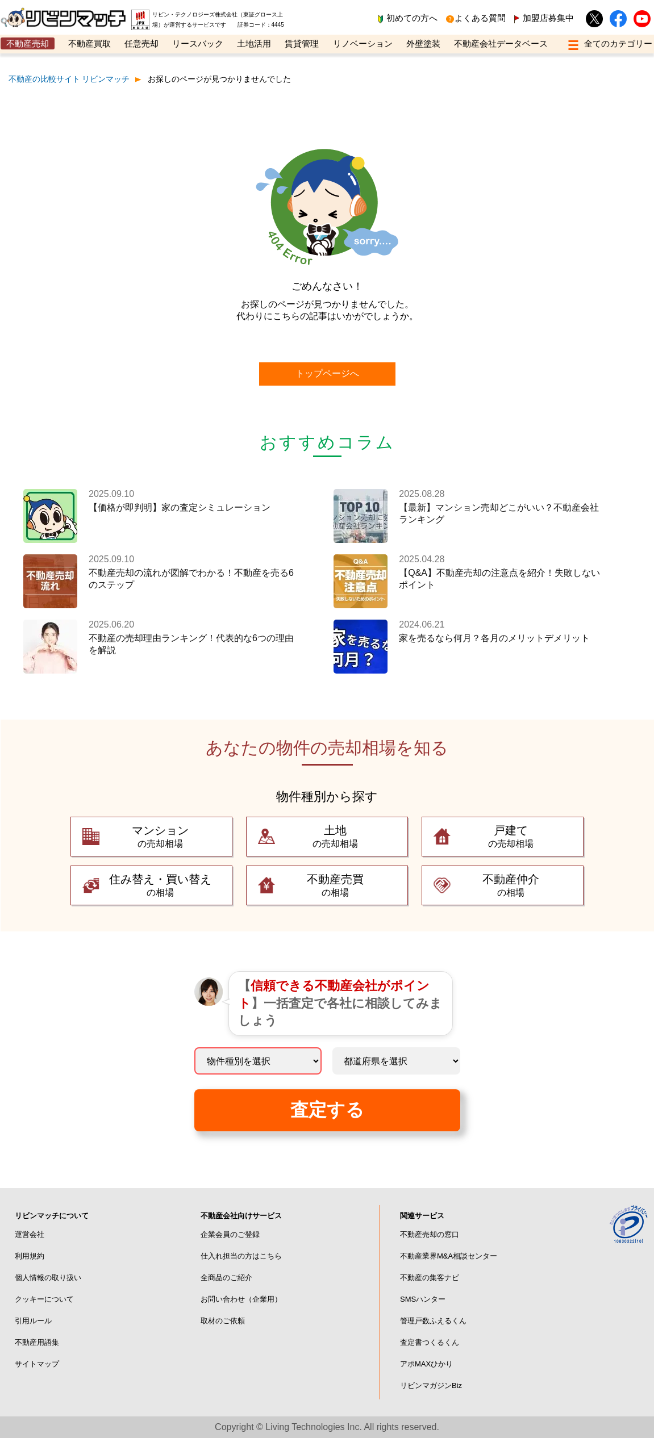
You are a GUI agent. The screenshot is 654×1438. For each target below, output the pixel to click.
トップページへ (327, 373)
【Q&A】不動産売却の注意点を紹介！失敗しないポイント (499, 579)
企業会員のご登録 (230, 1234)
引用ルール (33, 1320)
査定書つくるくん (429, 1342)
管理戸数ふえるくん (433, 1320)
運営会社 (29, 1234)
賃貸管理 (302, 43)
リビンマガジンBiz (431, 1385)
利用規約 (29, 1256)
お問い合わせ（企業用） (241, 1299)
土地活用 (254, 43)
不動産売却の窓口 (429, 1234)
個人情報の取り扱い (48, 1277)
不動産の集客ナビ (429, 1277)
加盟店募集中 (548, 18)
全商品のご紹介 (226, 1277)
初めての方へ (412, 18)
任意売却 (141, 43)
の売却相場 (160, 835)
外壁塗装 (423, 43)
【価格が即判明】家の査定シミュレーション (179, 507)
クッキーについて (44, 1299)
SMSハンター (422, 1299)
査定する (327, 1110)
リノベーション (363, 43)
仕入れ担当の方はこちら (241, 1256)
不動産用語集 (37, 1342)
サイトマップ (37, 1364)
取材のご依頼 (223, 1320)
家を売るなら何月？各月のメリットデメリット (494, 638)
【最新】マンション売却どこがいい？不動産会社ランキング (499, 513)
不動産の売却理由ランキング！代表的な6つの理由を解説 (191, 644)
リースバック (197, 43)
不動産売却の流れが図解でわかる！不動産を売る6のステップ (191, 579)
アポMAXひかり (426, 1364)
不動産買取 (89, 43)
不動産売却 (27, 43)
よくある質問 (480, 18)
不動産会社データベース (501, 43)
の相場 (160, 884)
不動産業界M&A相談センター (448, 1256)
